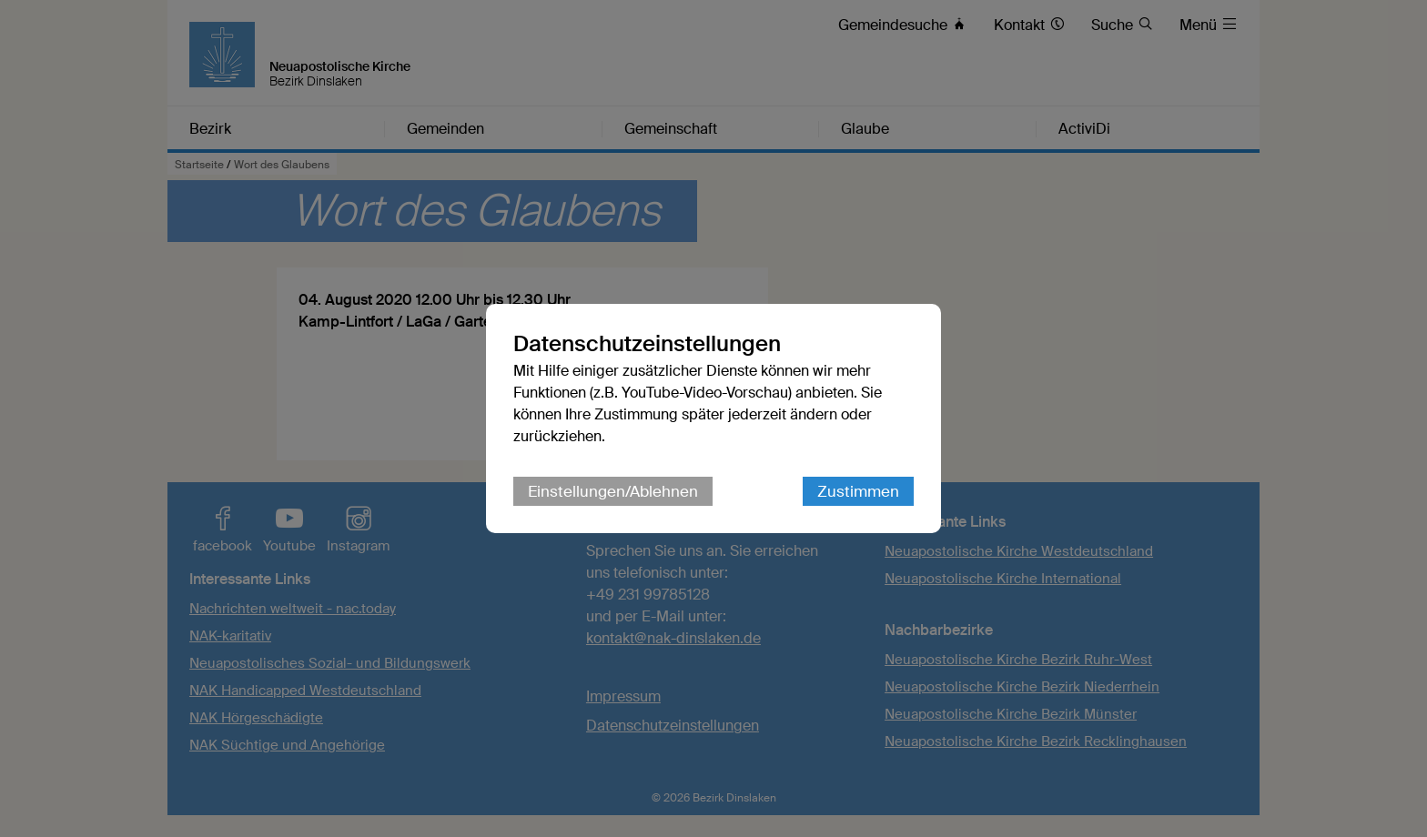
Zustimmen (858, 491)
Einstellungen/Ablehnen (613, 491)
